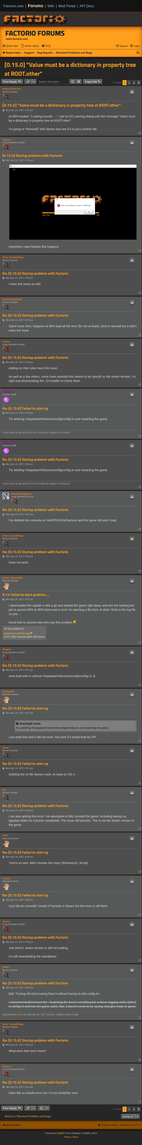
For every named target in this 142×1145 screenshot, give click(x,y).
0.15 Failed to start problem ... (25, 595)
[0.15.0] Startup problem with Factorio (32, 155)
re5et (5, 835)
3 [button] (134, 83)
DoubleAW (8, 691)
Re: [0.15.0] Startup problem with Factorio (35, 273)
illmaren (6, 139)
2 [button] (129, 83)
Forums (35, 5)
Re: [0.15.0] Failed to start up (25, 408)
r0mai (5, 747)
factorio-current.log (16, 633)
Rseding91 (8, 391)
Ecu (4, 790)
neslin (5, 967)
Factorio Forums (35, 33)
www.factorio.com (17, 39)
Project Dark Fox (11, 89)
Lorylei (6, 878)
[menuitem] (30, 46)
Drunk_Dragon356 (12, 578)
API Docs (87, 6)
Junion (6, 341)
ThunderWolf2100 (12, 299)
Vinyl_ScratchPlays (13, 257)
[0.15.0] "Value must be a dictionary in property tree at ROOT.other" (70, 69)
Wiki (51, 6)
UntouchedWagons (21, 494)
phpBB (60, 1133)
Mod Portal (66, 6)
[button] (139, 82)
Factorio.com (13, 6)
